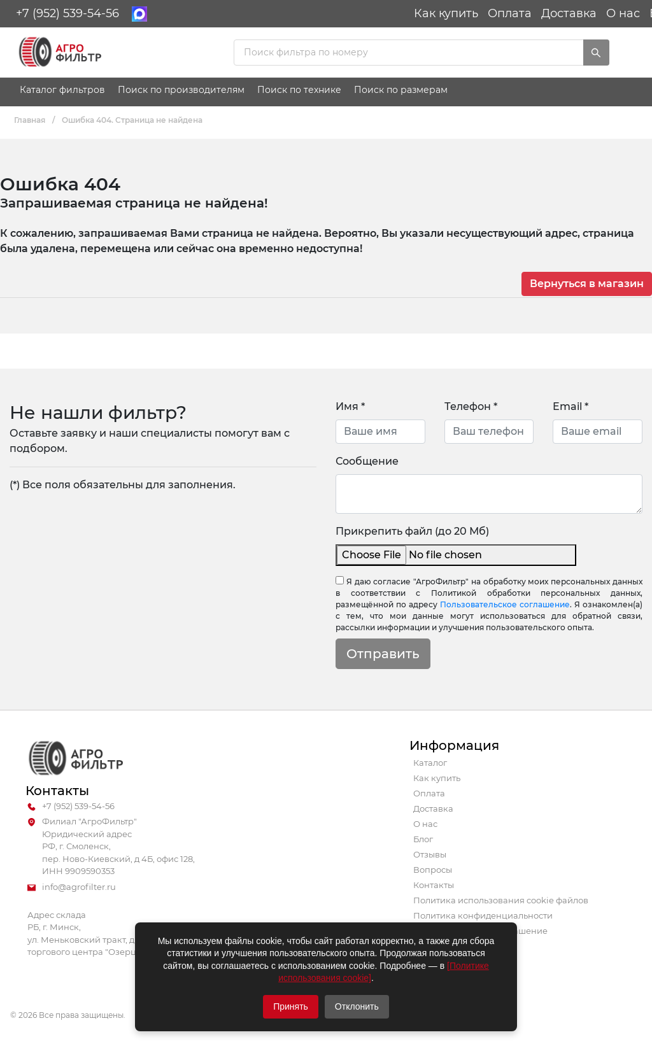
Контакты (433, 885)
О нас (623, 13)
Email (570, 406)
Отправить (383, 653)
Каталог (430, 763)
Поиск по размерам (401, 89)
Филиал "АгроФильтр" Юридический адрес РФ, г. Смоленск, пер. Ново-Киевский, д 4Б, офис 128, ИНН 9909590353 (111, 846)
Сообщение (367, 461)
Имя (350, 406)
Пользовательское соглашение (505, 604)
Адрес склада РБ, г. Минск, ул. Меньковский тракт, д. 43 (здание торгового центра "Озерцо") (105, 933)
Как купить (446, 13)
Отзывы (429, 854)
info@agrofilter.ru (71, 887)
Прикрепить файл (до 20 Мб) (412, 531)
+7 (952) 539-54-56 (67, 13)
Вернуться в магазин (587, 284)
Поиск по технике (299, 89)
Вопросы (432, 869)
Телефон (470, 406)
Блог (423, 839)
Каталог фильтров (62, 89)
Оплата (510, 13)
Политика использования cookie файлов (500, 900)
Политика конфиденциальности (483, 915)
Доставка (569, 13)
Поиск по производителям (181, 89)
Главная (29, 120)
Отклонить (357, 1006)
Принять (290, 1006)
